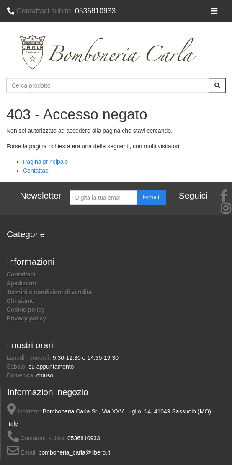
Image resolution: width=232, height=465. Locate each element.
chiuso (44, 375)
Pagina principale (45, 161)
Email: (22, 452)
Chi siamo (21, 300)
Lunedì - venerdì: (30, 357)
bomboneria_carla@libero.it (74, 452)
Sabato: (17, 366)
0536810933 (61, 11)
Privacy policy (26, 318)
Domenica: (21, 375)
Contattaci (36, 170)
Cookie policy (26, 309)
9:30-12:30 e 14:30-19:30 (86, 357)
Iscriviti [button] (152, 197)
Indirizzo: (24, 411)
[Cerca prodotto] (107, 85)
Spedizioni (21, 283)
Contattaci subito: (36, 438)
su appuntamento (51, 366)
